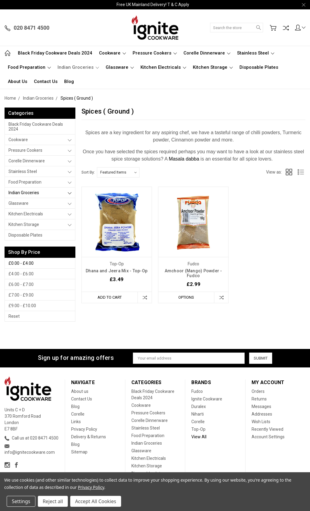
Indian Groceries (78, 67)
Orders (258, 391)
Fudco (197, 391)
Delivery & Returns (88, 436)
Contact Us (46, 81)
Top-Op (198, 429)
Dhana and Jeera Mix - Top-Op (116, 270)
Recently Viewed (267, 429)
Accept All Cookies (95, 501)
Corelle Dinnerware (206, 53)
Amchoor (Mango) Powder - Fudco (193, 273)
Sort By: (88, 172)
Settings (21, 501)
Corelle (77, 414)
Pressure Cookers (155, 53)
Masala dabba (184, 158)
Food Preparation (29, 67)
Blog (69, 81)
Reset (14, 316)
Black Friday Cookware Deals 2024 (55, 53)
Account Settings (268, 436)
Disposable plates (258, 67)
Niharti (197, 414)
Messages (261, 406)
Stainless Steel (255, 53)
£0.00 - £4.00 (21, 263)
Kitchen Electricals (163, 67)
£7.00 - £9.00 (21, 295)
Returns (259, 399)
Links (76, 421)
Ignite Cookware (206, 399)
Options (186, 297)
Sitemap (79, 452)
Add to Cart (109, 297)
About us (17, 81)
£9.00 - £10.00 (22, 305)
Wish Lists (261, 421)
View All (198, 436)
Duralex (198, 406)
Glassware (120, 67)
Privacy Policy (84, 429)
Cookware (112, 53)
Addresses (262, 414)
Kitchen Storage (213, 67)
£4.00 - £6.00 (21, 273)
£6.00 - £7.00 (21, 284)
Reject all (53, 501)
